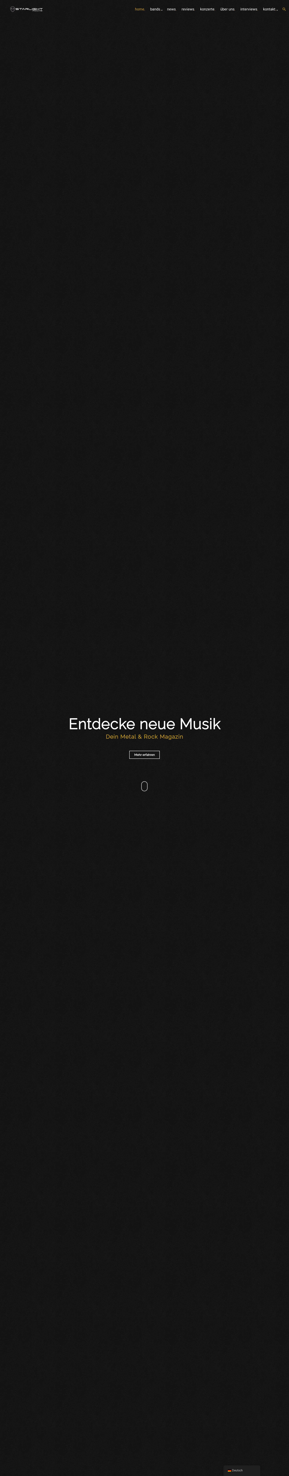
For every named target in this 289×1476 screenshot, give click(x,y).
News (171, 9)
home (139, 9)
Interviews (248, 9)
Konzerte (207, 9)
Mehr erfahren (144, 755)
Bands (155, 9)
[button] (284, 9)
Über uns (227, 9)
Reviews (188, 9)
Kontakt (269, 9)
